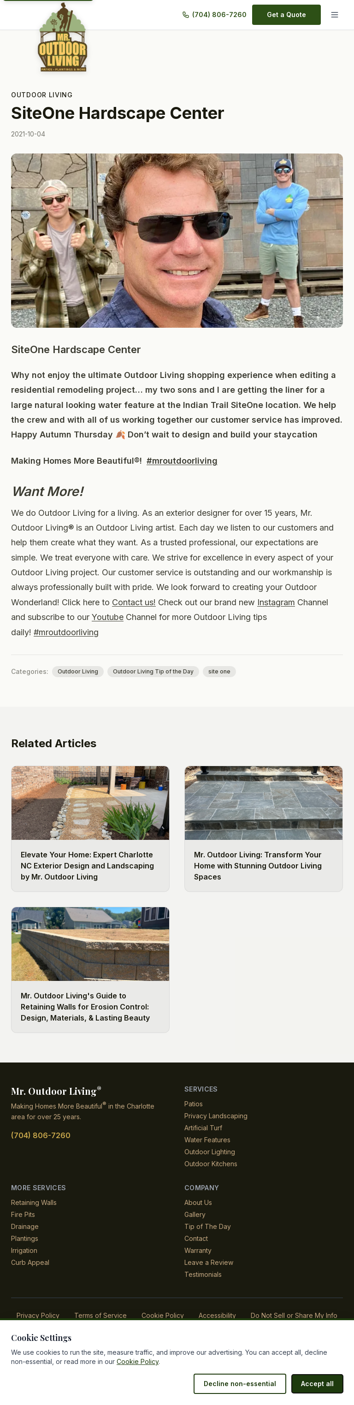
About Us (198, 1202)
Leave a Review (208, 1262)
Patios (193, 1104)
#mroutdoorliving (178, 461)
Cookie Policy (162, 1315)
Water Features (207, 1140)
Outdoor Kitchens (211, 1164)
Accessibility (216, 1315)
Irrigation (24, 1250)
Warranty (198, 1250)
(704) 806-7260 (219, 14)
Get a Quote (287, 14)
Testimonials (203, 1274)
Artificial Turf (204, 1128)
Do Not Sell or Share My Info (294, 1315)
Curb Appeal (30, 1262)
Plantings (25, 1238)
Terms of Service (101, 1315)
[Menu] (334, 14)
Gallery (195, 1214)
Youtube (110, 617)
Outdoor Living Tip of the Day (148, 671)
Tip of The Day (207, 1226)
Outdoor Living (41, 95)
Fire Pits (23, 1214)
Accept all (318, 1383)
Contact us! (137, 602)
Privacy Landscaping (216, 1116)
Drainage (25, 1226)
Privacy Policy (38, 1315)
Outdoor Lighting (210, 1152)
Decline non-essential (244, 1383)
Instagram (283, 602)
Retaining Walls (34, 1202)
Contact (196, 1238)
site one (212, 671)
